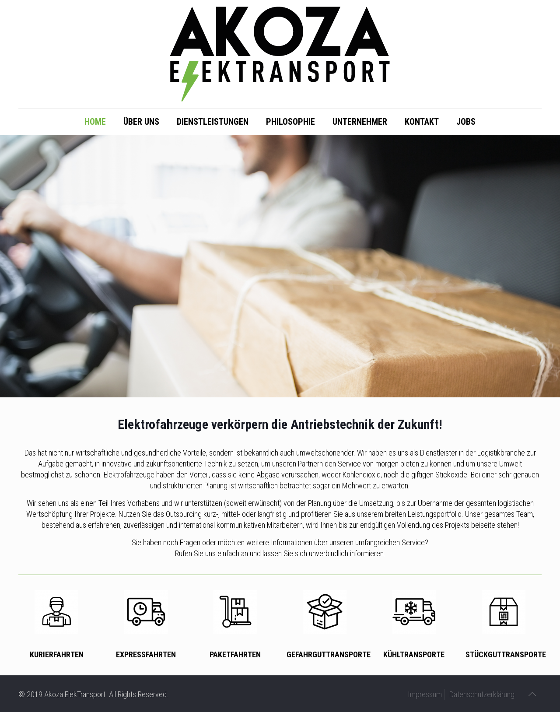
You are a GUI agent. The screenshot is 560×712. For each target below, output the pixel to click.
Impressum (425, 694)
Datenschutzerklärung (481, 694)
